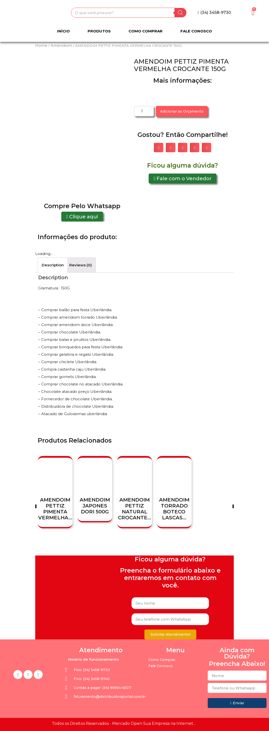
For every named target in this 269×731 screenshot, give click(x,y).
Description (53, 265)
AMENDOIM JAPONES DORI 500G (95, 506)
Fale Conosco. (160, 666)
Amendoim (61, 45)
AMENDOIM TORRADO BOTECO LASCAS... (174, 509)
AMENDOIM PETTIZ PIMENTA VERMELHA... (55, 509)
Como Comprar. (162, 659)
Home (41, 45)
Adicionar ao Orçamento (181, 111)
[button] (214, 13)
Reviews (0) (80, 265)
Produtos (99, 31)
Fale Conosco (196, 31)
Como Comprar (146, 31)
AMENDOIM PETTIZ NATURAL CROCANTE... (134, 509)
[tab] (53, 265)
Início (63, 31)
